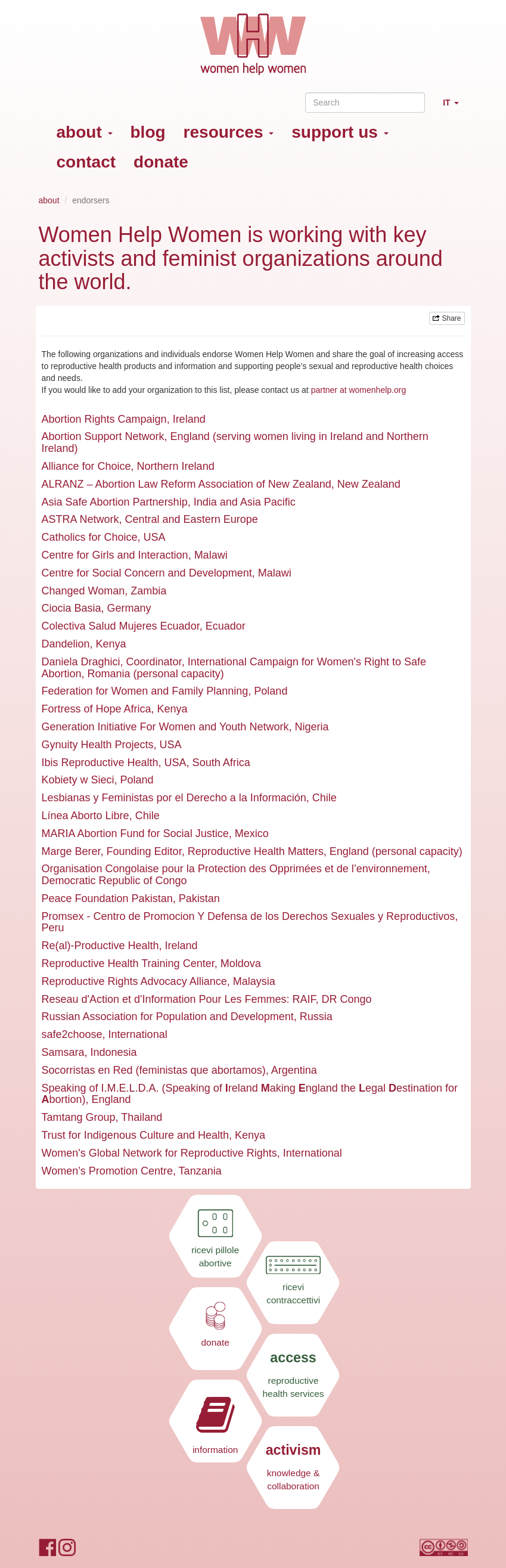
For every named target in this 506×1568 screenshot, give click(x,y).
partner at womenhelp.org (358, 390)
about (85, 132)
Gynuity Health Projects (98, 745)
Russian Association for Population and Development (168, 1016)
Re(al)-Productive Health (100, 946)
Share (447, 318)
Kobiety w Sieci (78, 780)
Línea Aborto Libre (85, 816)
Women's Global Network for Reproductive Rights (159, 1153)
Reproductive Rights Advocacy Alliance (134, 981)
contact (86, 162)
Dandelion (66, 644)
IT (455, 107)
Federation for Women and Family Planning (145, 691)
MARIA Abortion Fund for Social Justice (135, 833)
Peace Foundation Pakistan (107, 898)
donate (161, 162)
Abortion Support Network (103, 436)
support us (339, 132)
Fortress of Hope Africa (96, 709)
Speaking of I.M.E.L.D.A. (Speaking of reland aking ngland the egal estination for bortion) (250, 1094)
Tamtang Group (79, 1117)
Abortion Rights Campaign (104, 419)
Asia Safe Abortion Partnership (115, 502)
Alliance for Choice (86, 466)
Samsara (63, 1052)
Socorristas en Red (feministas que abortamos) (154, 1070)
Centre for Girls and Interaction (115, 555)
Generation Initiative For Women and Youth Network (165, 727)
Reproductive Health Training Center (128, 963)
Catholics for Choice (90, 537)
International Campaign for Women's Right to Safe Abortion (234, 668)
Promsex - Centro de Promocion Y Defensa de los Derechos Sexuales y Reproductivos (248, 916)
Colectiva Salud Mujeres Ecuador (121, 626)
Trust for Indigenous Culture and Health (135, 1135)
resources (229, 132)
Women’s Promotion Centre (107, 1171)
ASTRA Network (80, 519)
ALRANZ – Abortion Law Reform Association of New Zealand (186, 484)
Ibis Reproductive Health (100, 762)
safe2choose (72, 1034)
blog (148, 132)
